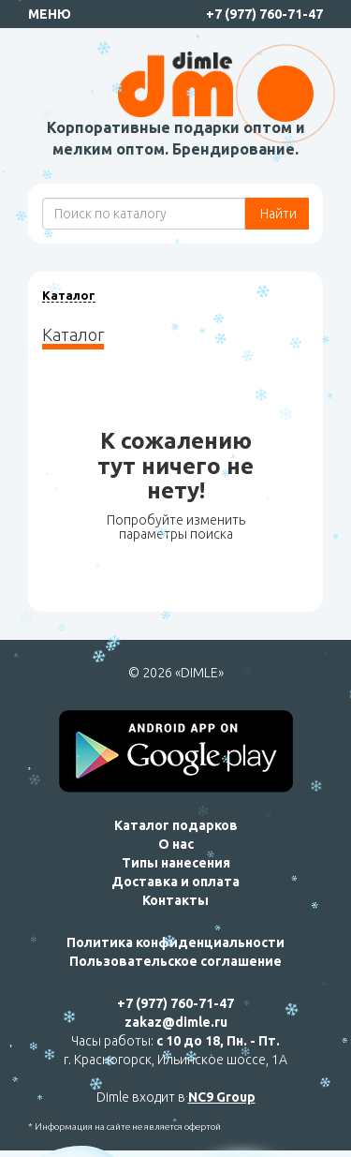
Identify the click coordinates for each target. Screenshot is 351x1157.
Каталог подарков (176, 825)
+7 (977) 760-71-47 (264, 14)
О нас (176, 844)
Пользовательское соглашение (175, 961)
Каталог (68, 295)
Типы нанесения (176, 862)
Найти (277, 213)
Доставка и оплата (175, 881)
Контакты (175, 900)
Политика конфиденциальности (175, 942)
